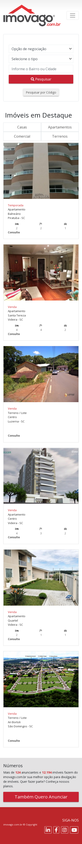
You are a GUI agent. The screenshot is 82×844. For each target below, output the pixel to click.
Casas (22, 127)
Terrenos (60, 136)
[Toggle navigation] (72, 15)
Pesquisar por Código (41, 92)
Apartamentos (60, 127)
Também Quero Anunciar (41, 797)
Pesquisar (41, 79)
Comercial (22, 136)
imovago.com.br (13, 824)
